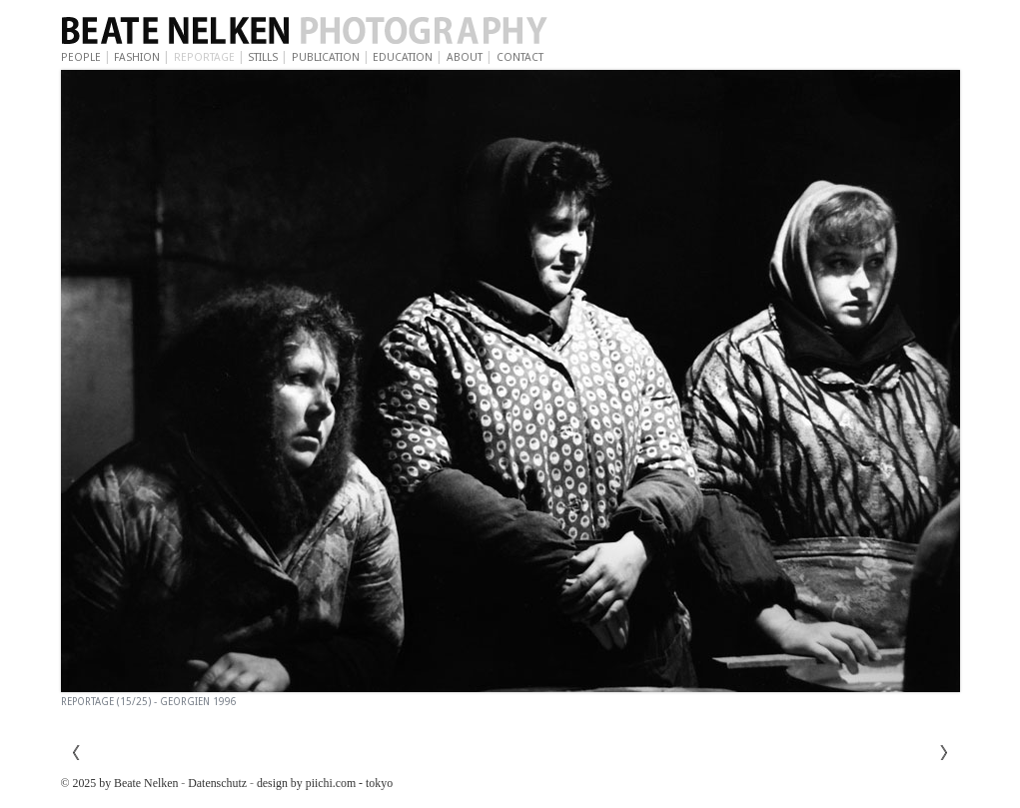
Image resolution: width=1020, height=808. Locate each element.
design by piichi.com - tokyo (325, 783)
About (465, 57)
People (81, 57)
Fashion (137, 57)
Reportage (204, 57)
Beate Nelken (360, 32)
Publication (326, 57)
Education (403, 57)
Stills (263, 57)
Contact (520, 57)
